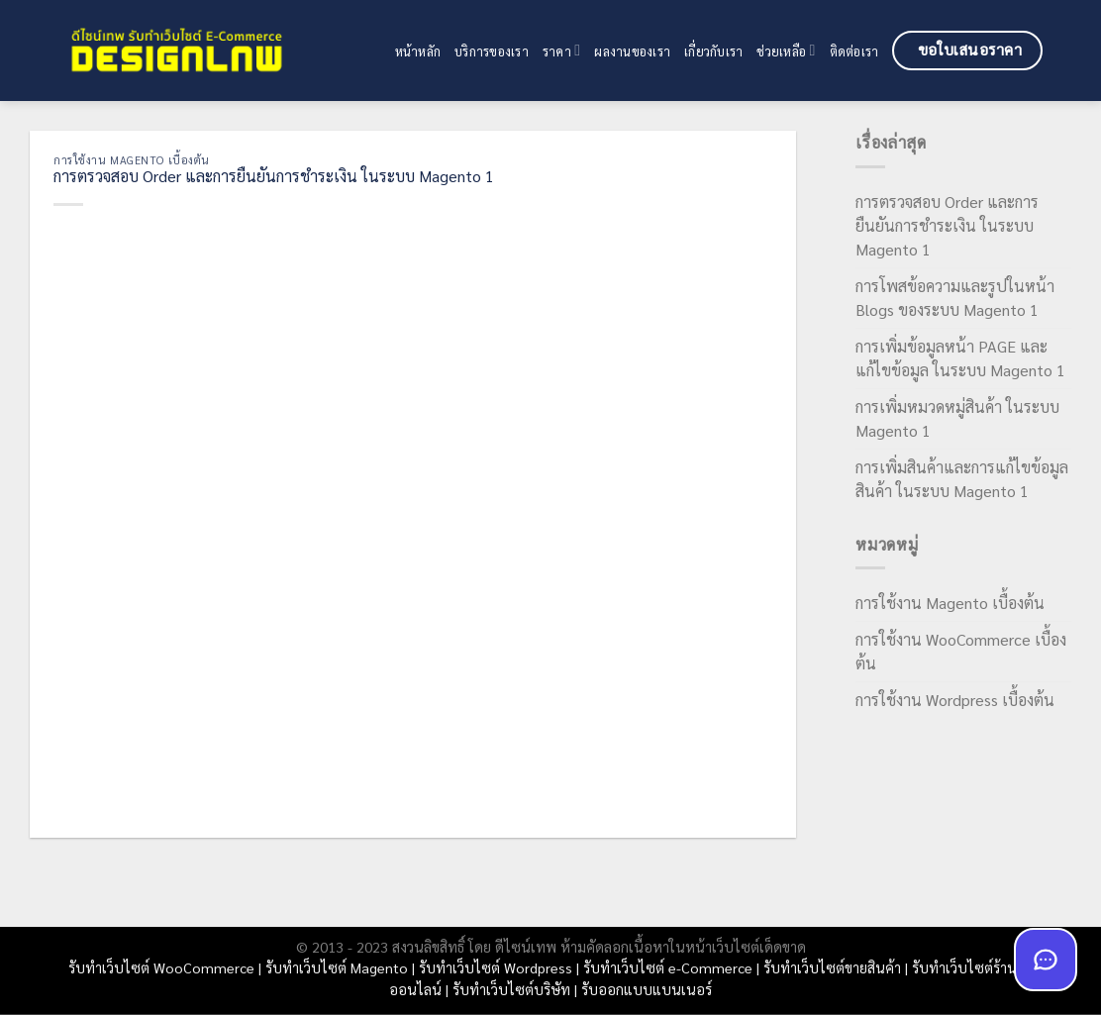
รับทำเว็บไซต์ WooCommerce (161, 967)
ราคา (561, 50)
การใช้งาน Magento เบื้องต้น (131, 159)
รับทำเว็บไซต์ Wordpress (495, 967)
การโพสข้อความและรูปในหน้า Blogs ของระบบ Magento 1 (954, 297)
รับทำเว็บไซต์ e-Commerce (667, 967)
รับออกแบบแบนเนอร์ (646, 989)
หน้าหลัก (418, 51)
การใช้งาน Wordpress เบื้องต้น (954, 699)
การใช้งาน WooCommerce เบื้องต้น (960, 651)
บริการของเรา (491, 51)
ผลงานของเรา (632, 51)
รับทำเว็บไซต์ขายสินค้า (832, 967)
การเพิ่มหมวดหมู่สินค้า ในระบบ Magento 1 (957, 418)
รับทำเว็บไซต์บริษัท (511, 989)
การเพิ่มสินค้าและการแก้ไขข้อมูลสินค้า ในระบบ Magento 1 (961, 479)
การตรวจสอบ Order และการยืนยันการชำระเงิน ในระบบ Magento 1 (947, 225)
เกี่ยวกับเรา (713, 51)
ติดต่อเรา (854, 51)
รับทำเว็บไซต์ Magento (336, 967)
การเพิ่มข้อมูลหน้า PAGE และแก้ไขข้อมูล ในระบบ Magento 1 (960, 358)
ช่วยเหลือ (785, 50)
